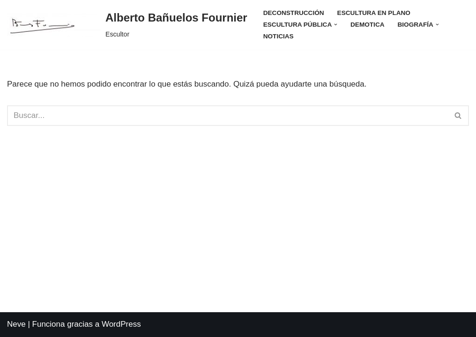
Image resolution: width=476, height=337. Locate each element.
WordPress (121, 324)
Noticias (278, 36)
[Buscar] (227, 115)
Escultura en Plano (373, 12)
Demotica (367, 24)
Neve (16, 324)
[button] (335, 24)
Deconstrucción (293, 12)
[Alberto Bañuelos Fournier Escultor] (127, 24)
